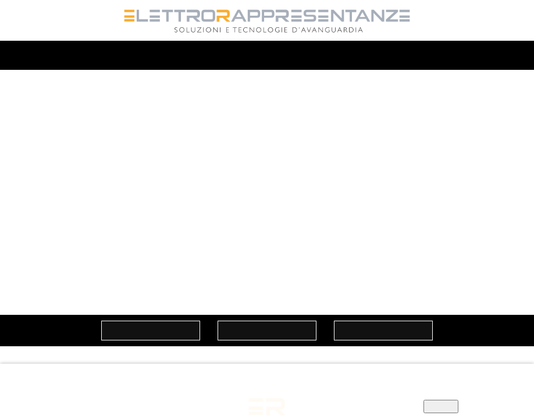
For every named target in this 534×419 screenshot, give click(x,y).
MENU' (267, 55)
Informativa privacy (198, 395)
